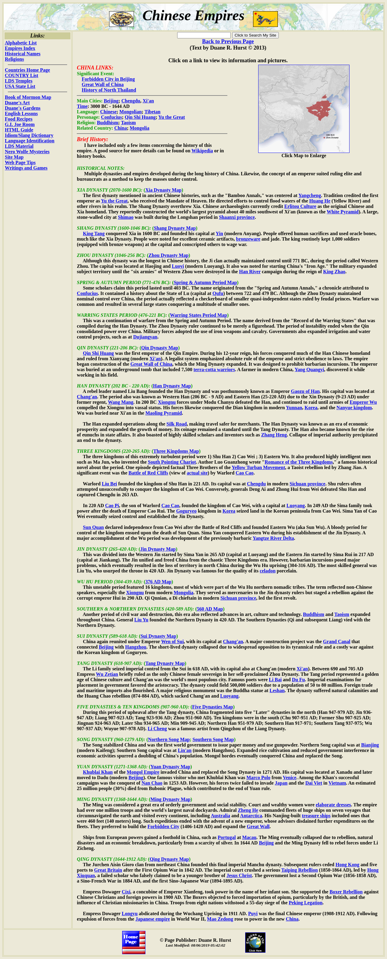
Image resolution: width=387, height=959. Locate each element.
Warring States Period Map (198, 315)
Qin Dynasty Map (159, 347)
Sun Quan (93, 527)
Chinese (108, 111)
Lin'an (184, 750)
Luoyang (296, 505)
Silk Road (177, 423)
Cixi (126, 891)
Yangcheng (309, 195)
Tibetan (153, 111)
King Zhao (334, 271)
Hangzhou (135, 647)
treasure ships (316, 815)
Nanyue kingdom (354, 407)
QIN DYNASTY (93, 347)
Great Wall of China (103, 84)
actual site (197, 472)
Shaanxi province (237, 217)
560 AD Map (210, 608)
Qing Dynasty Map (169, 859)
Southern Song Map (213, 739)
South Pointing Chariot (172, 462)
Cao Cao (244, 472)
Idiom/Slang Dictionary (29, 135)
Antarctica (251, 815)
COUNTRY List (21, 75)
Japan (281, 783)
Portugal (227, 837)
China (120, 128)
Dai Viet (313, 783)
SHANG (85, 228)
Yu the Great (171, 117)
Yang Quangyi (309, 369)
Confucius (111, 117)
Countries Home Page (27, 70)
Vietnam (337, 783)
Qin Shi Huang (140, 117)
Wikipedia (202, 150)
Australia (220, 815)
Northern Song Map (169, 739)
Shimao (126, 217)
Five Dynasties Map (212, 706)
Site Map (14, 157)
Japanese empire (152, 919)
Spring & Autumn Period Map (205, 282)
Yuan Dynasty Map (170, 766)
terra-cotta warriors (214, 369)
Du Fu (298, 679)
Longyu (130, 913)
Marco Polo (258, 777)
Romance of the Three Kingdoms (299, 462)
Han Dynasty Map (172, 385)
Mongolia (139, 128)
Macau (249, 837)
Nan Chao (151, 783)
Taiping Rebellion (299, 870)
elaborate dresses (333, 804)
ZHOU (83, 255)
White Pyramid (343, 211)
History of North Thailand (109, 89)
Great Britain (108, 870)
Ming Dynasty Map (170, 799)
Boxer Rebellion (346, 891)
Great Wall (258, 826)
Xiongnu (167, 402)
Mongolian (130, 111)
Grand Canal (336, 641)
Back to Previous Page (228, 41)
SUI (81, 636)
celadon (267, 570)
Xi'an (148, 100)
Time (82, 106)
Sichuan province (307, 483)
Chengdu (130, 100)
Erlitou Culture (300, 206)
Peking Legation (306, 902)
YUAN (83, 766)
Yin (219, 233)
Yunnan (294, 407)
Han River (250, 271)
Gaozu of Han (305, 391)
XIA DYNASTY (92, 190)
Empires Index (20, 48)
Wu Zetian (107, 674)
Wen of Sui (172, 641)
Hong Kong (347, 864)
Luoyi (178, 266)
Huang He (319, 200)
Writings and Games (26, 167)
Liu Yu (141, 619)
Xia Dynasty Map (163, 190)
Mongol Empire (143, 772)
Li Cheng (157, 728)
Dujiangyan (145, 336)
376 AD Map (158, 581)
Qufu (218, 293)
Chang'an (87, 396)
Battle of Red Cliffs (148, 472)
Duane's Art (17, 102)
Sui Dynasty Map (158, 636)
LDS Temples (18, 80)
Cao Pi (112, 505)
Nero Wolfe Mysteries (27, 151)
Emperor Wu (363, 402)
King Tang (94, 233)
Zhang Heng (274, 434)
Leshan (277, 690)
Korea (310, 407)
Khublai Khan (97, 772)
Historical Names (23, 53)
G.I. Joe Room (20, 124)
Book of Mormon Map (28, 97)
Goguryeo (186, 511)
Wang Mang (120, 402)
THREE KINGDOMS (98, 451)
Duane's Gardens (23, 108)
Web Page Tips (20, 162)
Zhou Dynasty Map (168, 255)
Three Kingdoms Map (176, 451)
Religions (14, 59)
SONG (83, 739)
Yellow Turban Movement (258, 467)
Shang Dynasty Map (175, 228)
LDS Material (19, 146)
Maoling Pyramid (163, 413)
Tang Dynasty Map (165, 663)
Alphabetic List (21, 42)
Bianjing (370, 744)
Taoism (128, 122)
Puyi (253, 913)
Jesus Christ (239, 875)
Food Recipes (18, 118)
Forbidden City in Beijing (108, 79)
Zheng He (248, 810)
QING (83, 859)
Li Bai (275, 679)
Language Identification (29, 140)
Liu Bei (109, 483)
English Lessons (21, 113)
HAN (82, 385)
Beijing (111, 100)
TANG (83, 663)
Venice (289, 777)
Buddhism (107, 122)
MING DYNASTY (95, 799)
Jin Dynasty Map (158, 549)
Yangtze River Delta (273, 538)
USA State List (20, 86)
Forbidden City (163, 826)
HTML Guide (19, 129)
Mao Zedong (220, 919)
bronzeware (248, 238)
